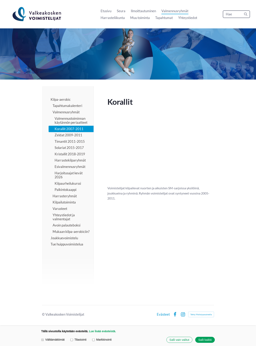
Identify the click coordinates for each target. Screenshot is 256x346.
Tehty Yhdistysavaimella (201, 314)
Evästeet (163, 314)
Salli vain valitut (179, 339)
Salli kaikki (205, 339)
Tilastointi (78, 339)
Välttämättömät (53, 339)
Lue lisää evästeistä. (102, 331)
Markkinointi (102, 339)
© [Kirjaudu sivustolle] (43, 314)
